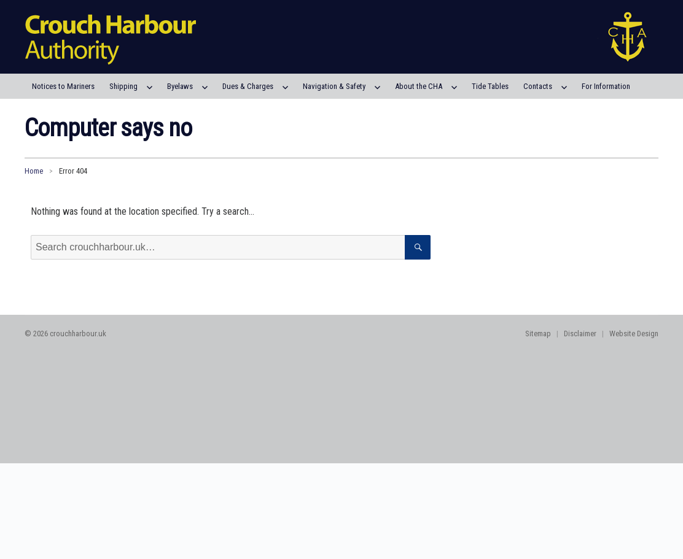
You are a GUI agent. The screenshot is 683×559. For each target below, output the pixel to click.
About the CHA (418, 86)
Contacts (537, 86)
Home (34, 170)
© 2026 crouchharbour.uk (65, 333)
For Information (606, 86)
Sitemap (538, 333)
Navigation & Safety (334, 86)
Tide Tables (490, 86)
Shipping (123, 86)
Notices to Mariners (63, 86)
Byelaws (180, 86)
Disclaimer (580, 333)
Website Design (633, 333)
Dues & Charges (247, 86)
